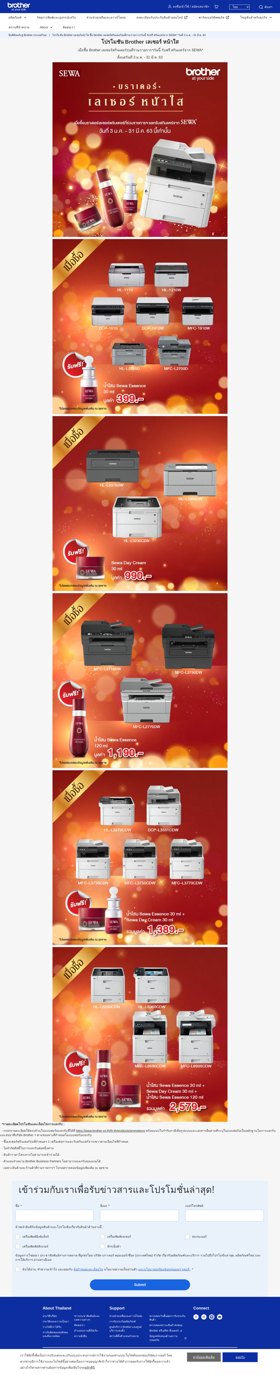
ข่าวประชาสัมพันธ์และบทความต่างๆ (87, 1318)
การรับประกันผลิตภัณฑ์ (122, 1321)
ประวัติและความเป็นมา (56, 1321)
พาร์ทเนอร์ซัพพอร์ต (211, 17)
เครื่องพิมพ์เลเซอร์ (119, 1236)
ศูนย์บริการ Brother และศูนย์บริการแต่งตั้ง (125, 1328)
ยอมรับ (240, 1358)
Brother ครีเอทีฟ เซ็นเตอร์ (163, 1330)
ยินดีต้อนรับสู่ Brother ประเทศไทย (28, 35)
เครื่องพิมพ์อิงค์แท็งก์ (35, 1236)
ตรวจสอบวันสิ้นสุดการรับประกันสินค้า (167, 1318)
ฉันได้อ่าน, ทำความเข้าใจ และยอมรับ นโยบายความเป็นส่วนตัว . (107, 1269)
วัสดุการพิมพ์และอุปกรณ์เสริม (56, 17)
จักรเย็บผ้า (114, 1246)
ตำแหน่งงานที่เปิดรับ (86, 1330)
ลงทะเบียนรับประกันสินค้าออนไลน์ (159, 17)
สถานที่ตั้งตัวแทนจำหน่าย (124, 1336)
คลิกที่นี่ (90, 1367)
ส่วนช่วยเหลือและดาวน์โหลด (106, 17)
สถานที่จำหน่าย (19, 27)
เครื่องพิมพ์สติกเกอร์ (35, 1246)
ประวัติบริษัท (50, 1316)
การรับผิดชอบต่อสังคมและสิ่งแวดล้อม (55, 1334)
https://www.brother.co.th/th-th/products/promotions (110, 1130)
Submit (140, 1285)
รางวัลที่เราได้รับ (52, 1326)
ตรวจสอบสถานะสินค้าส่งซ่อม (165, 1325)
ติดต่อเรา (69, 27)
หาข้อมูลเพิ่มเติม (204, 1358)
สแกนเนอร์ (199, 1236)
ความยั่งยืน (80, 1336)
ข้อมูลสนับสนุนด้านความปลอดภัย (163, 1338)
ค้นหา (265, 7)
